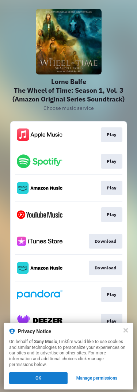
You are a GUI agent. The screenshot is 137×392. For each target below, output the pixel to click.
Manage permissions (97, 378)
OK (38, 378)
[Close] (126, 330)
